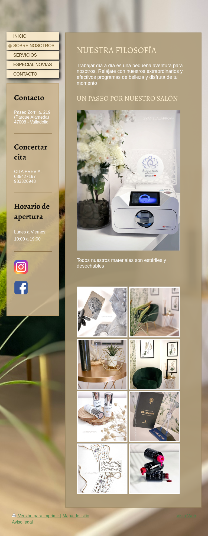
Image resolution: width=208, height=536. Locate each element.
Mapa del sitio (76, 516)
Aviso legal (22, 522)
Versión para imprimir (36, 516)
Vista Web (186, 516)
